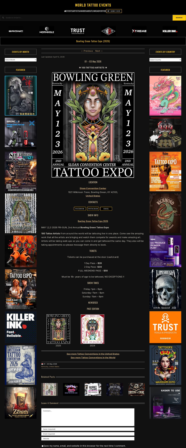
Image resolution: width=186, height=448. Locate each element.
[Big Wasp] (21, 237)
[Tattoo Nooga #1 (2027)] (71, 384)
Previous (88, 51)
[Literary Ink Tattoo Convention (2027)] (49, 384)
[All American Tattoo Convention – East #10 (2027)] (114, 384)
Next (97, 51)
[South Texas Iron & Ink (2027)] (136, 384)
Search (179, 18)
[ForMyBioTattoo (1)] (165, 119)
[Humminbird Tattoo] (165, 389)
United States (54, 366)
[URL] (87, 438)
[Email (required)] (87, 434)
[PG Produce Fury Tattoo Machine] (165, 237)
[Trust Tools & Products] (165, 313)
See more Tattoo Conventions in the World (93, 357)
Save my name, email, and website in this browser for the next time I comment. (85, 446)
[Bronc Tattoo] (21, 119)
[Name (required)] (87, 429)
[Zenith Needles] (21, 389)
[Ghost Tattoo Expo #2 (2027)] (93, 384)
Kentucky (44, 366)
